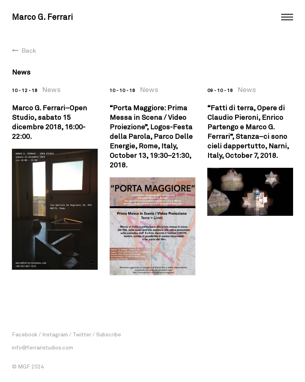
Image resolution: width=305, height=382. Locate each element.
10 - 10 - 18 (122, 90)
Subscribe (108, 334)
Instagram (55, 334)
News (51, 89)
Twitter (82, 334)
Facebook (24, 334)
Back (28, 50)
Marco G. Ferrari (42, 16)
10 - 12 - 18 (24, 90)
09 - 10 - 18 (220, 90)
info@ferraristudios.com (42, 347)
